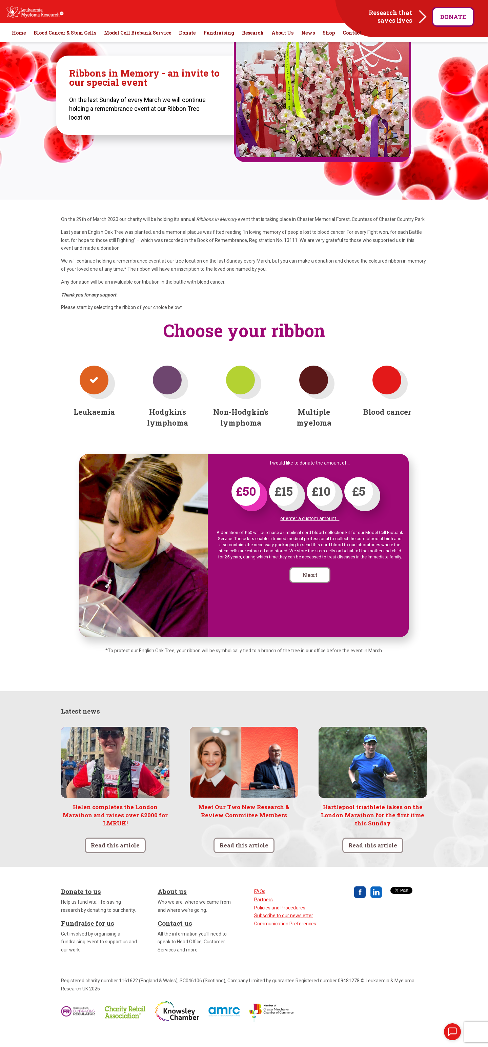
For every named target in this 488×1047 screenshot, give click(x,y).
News (308, 47)
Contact (352, 47)
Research (253, 47)
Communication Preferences (285, 938)
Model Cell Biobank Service (137, 47)
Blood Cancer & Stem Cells (65, 47)
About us (172, 906)
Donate (453, 17)
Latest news (80, 725)
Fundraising (218, 47)
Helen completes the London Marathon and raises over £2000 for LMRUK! (115, 830)
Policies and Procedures (279, 922)
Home (19, 47)
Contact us (175, 937)
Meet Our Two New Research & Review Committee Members (243, 826)
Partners (263, 914)
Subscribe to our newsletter (283, 930)
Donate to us (81, 906)
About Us (282, 47)
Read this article (115, 860)
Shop (329, 47)
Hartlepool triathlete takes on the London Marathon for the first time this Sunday (372, 830)
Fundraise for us (87, 937)
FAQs (259, 906)
